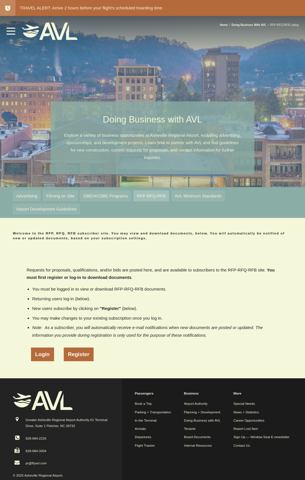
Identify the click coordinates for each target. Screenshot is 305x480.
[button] (11, 33)
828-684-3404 (36, 451)
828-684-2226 (36, 438)
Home (224, 24)
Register (78, 354)
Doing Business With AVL (249, 24)
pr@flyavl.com (36, 463)
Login (42, 354)
